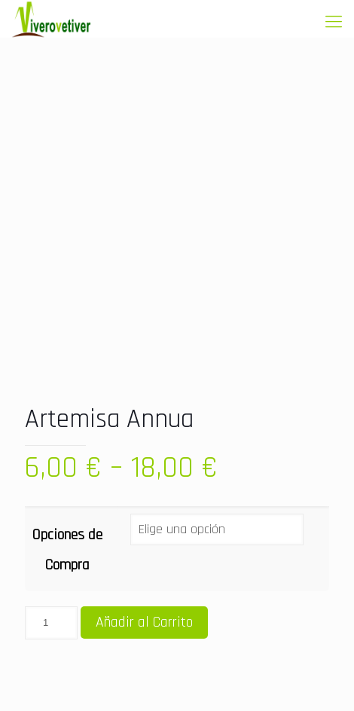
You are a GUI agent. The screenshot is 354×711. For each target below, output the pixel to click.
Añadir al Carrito (144, 622)
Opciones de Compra (67, 550)
